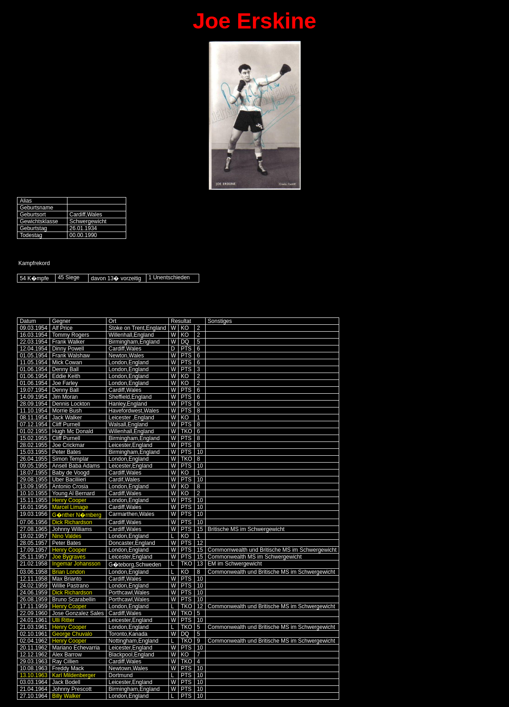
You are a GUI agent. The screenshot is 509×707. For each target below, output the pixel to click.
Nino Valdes (67, 536)
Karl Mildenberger (74, 675)
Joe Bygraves (69, 557)
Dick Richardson (72, 522)
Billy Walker (66, 696)
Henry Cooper (69, 500)
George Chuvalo (72, 634)
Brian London (68, 572)
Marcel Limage (70, 507)
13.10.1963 (33, 675)
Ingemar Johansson (76, 563)
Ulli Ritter (63, 620)
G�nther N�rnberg (76, 515)
